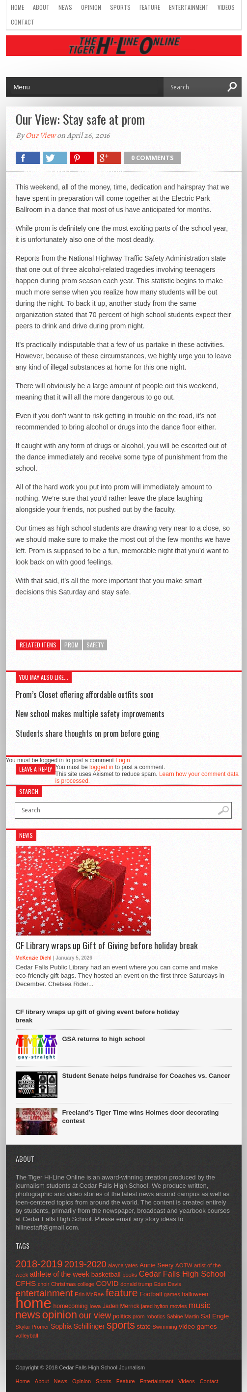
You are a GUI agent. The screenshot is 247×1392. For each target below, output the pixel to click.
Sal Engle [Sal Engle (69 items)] (215, 1316)
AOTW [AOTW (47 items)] (183, 1265)
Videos (226, 7)
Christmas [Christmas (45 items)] (63, 1284)
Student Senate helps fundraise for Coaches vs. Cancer (146, 1075)
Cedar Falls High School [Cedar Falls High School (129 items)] (182, 1273)
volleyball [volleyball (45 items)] (27, 1335)
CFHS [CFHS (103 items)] (26, 1283)
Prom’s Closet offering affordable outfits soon (85, 694)
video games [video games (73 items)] (198, 1326)
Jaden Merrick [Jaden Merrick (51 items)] (121, 1306)
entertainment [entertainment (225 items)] (44, 1293)
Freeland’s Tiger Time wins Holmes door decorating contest (140, 1116)
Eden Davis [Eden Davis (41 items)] (167, 1284)
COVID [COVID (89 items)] (107, 1283)
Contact (22, 22)
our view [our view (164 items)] (95, 1315)
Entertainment (189, 7)
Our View (40, 135)
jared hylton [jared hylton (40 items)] (154, 1306)
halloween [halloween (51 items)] (195, 1294)
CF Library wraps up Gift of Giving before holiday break (107, 945)
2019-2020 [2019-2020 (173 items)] (85, 1264)
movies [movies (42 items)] (178, 1306)
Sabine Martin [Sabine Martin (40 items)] (182, 1316)
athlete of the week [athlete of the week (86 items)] (59, 1274)
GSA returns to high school (103, 1039)
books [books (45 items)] (129, 1275)
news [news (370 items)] (28, 1315)
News (65, 7)
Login (122, 760)
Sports (120, 7)
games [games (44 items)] (172, 1294)
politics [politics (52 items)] (122, 1316)
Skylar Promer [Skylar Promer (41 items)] (32, 1327)
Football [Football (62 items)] (150, 1294)
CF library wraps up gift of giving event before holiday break (97, 1016)
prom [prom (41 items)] (139, 1316)
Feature (149, 7)
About (41, 7)
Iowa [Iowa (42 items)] (95, 1306)
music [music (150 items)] (200, 1305)
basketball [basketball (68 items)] (106, 1274)
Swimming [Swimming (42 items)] (165, 1327)
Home (17, 7)
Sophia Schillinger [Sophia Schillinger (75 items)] (78, 1326)
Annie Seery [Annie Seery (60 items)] (156, 1265)
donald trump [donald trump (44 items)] (136, 1284)
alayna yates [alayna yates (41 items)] (122, 1265)
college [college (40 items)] (86, 1284)
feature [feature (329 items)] (122, 1292)
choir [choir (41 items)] (43, 1284)
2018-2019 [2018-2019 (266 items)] (39, 1263)
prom (71, 645)
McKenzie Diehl (34, 958)
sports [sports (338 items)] (121, 1325)
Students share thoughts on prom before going (87, 733)
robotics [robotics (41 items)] (155, 1316)
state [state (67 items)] (144, 1326)
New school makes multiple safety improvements (90, 714)
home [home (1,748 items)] (34, 1303)
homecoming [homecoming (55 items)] (71, 1306)
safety (95, 645)
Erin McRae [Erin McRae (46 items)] (89, 1294)
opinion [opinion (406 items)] (59, 1315)
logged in (101, 767)
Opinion (91, 7)
